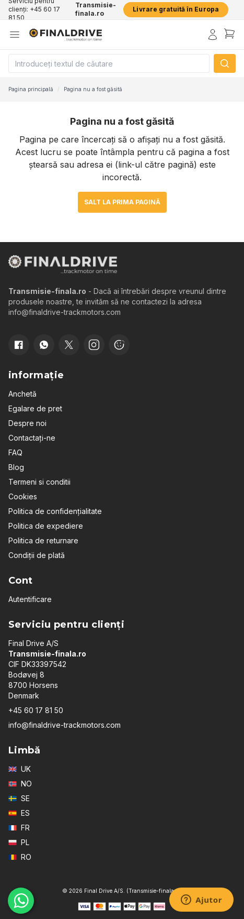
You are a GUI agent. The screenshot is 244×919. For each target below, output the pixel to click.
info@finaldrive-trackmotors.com (64, 724)
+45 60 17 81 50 (35, 710)
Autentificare (30, 599)
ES (19, 812)
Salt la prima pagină (122, 202)
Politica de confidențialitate (55, 511)
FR (19, 827)
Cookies (22, 496)
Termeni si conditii (39, 481)
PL (18, 842)
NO (20, 783)
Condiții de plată (36, 555)
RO (19, 856)
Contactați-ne (31, 437)
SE (19, 798)
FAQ (15, 452)
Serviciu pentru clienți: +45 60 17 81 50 (34, 9)
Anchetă (22, 393)
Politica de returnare (43, 540)
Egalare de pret (35, 408)
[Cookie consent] (119, 344)
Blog (16, 467)
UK (19, 768)
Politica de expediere (45, 525)
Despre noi (27, 423)
